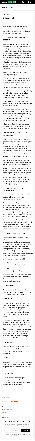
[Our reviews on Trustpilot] (9, 2)
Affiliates (5, 412)
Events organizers (7, 409)
